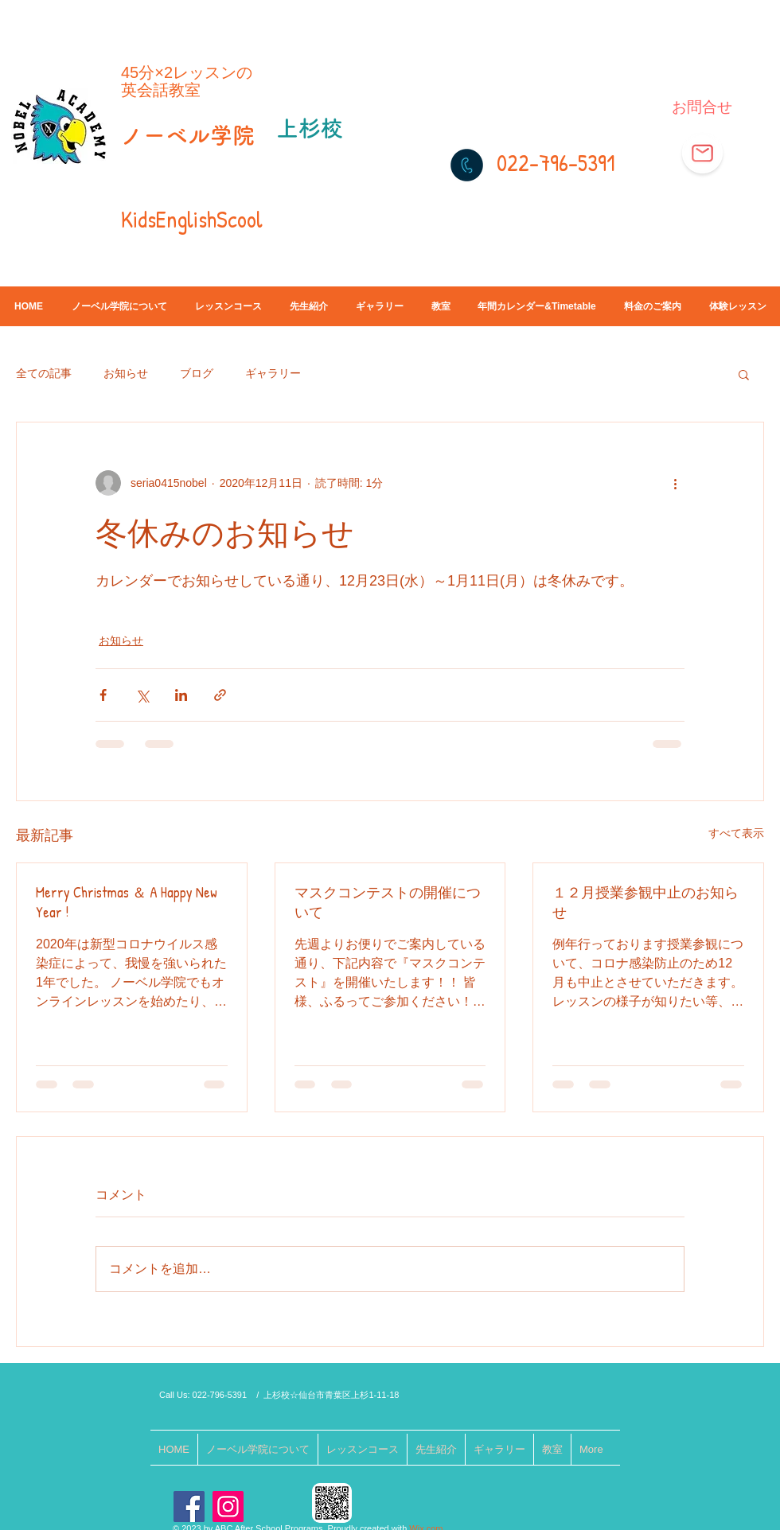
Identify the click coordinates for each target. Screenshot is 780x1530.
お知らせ (125, 373)
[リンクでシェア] (220, 695)
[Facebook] (189, 1506)
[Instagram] (228, 1506)
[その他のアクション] (674, 482)
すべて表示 (736, 833)
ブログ (196, 373)
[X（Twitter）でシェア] (142, 695)
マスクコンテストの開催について (387, 902)
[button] (743, 374)
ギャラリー (273, 373)
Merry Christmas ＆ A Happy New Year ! (126, 902)
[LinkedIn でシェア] (181, 695)
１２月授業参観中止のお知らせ (645, 902)
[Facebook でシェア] (103, 695)
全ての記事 (44, 373)
